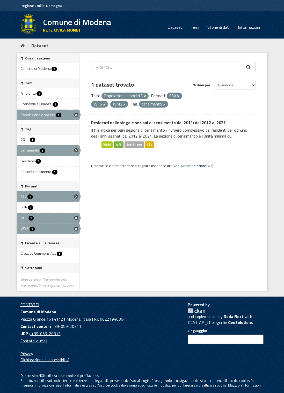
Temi (195, 27)
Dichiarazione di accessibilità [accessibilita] (44, 360)
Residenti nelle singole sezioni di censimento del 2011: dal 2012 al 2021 (158, 122)
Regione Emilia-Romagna (41, 5)
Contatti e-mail (33, 341)
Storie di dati (218, 27)
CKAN (196, 311)
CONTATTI (29, 304)
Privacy (26, 354)
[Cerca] (249, 67)
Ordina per (201, 85)
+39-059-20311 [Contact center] (66, 326)
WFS (118, 144)
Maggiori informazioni (244, 385)
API (169, 165)
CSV (149, 144)
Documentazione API (196, 165)
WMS (107, 144)
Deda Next (233, 316)
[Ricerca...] (166, 67)
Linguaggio (197, 330)
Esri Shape (134, 144)
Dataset (175, 27)
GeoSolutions (240, 322)
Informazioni (249, 27)
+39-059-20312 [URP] (45, 333)
